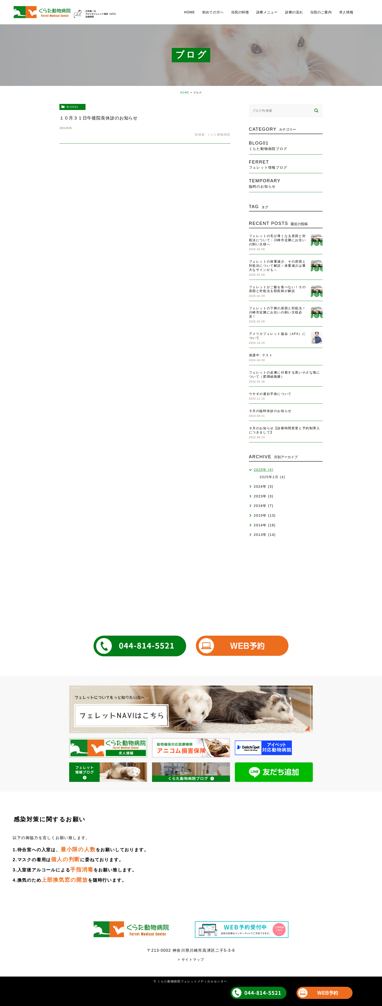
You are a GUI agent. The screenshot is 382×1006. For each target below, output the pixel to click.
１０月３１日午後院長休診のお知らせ (98, 118)
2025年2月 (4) (273, 477)
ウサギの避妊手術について (270, 394)
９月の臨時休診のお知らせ (270, 411)
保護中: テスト (261, 355)
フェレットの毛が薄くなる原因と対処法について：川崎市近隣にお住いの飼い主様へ (277, 240)
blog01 (72, 106)
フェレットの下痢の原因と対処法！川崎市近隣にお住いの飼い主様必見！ (277, 312)
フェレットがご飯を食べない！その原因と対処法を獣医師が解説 (277, 289)
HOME (184, 92)
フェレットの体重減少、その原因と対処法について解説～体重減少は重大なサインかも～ (277, 266)
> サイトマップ (191, 959)
